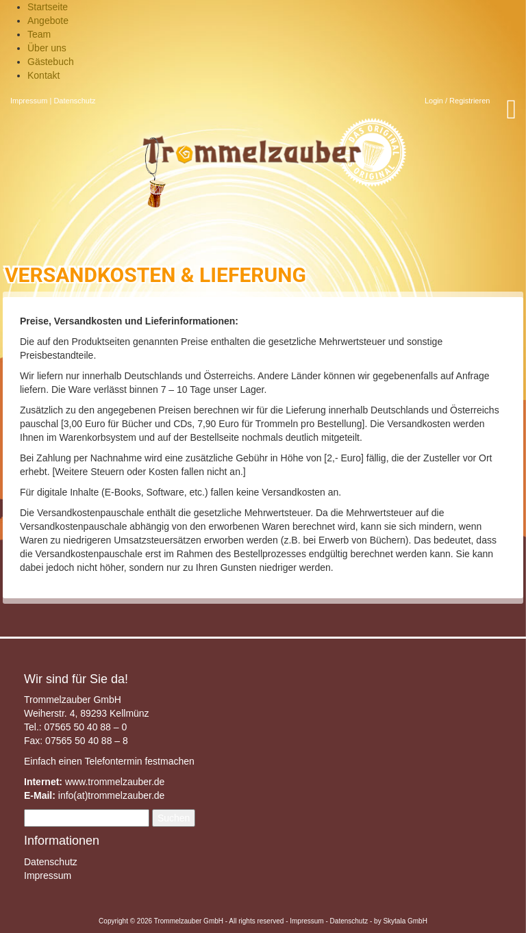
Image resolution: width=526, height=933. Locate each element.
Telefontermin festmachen (139, 761)
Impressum (28, 101)
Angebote (47, 20)
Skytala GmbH (405, 921)
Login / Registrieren (457, 101)
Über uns (46, 47)
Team (39, 34)
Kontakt (43, 75)
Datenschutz (74, 101)
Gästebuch (50, 61)
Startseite (47, 6)
